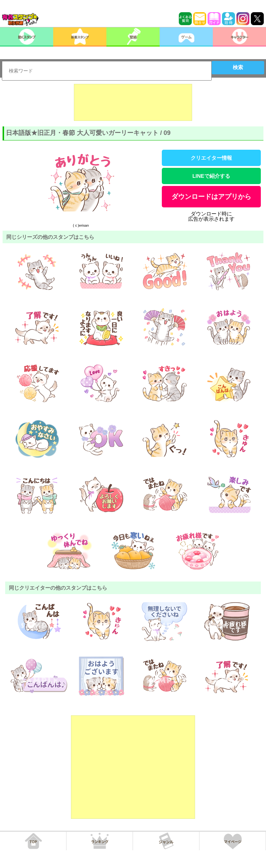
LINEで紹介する (211, 176)
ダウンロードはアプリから (211, 196)
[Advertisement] (133, 102)
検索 (238, 67)
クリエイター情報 (211, 158)
